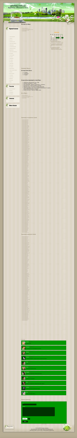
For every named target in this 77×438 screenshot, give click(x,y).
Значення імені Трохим (25, 222)
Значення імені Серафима (25, 308)
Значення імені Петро (25, 204)
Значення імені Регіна (25, 303)
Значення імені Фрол (25, 95)
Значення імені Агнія (25, 238)
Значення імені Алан (25, 124)
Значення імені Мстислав (25, 194)
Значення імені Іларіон (25, 170)
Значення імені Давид (25, 156)
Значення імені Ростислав (25, 209)
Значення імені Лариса (25, 281)
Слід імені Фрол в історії (25, 30)
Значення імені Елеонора (25, 259)
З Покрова (10, 71)
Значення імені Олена (25, 300)
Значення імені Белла (25, 245)
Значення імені (11, 100)
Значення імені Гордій (25, 154)
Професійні (11, 78)
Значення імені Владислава (26, 252)
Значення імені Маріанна (25, 290)
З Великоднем (11, 58)
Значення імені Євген (25, 162)
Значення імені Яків (25, 230)
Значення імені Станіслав (25, 217)
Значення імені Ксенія (25, 279)
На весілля (10, 90)
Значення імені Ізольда (25, 268)
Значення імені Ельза (25, 261)
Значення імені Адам (25, 121)
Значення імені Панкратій (25, 202)
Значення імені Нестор (25, 196)
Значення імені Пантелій (25, 203)
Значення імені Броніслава (26, 246)
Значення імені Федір (25, 224)
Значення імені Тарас (25, 218)
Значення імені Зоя (24, 267)
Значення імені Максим (25, 186)
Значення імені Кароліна (25, 275)
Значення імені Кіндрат (25, 178)
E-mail (9, 427)
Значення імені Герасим (25, 152)
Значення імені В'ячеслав (25, 149)
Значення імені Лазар (25, 182)
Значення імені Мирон (25, 190)
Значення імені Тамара (25, 313)
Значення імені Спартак (25, 216)
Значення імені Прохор (25, 205)
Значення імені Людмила (25, 287)
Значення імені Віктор (25, 143)
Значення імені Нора (25, 298)
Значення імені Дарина (25, 255)
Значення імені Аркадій (25, 130)
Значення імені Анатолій (25, 126)
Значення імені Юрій (25, 229)
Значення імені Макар (25, 185)
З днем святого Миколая (12, 43)
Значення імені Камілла (25, 273)
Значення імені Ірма (25, 271)
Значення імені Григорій (25, 155)
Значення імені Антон (25, 128)
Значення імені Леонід (25, 184)
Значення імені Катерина (25, 276)
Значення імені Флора (25, 317)
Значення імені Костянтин (25, 181)
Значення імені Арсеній (25, 131)
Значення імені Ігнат (25, 168)
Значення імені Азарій (25, 123)
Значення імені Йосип (25, 174)
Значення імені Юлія (25, 319)
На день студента (11, 73)
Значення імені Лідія (25, 282)
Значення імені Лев (25, 183)
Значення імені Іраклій (25, 173)
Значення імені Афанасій (25, 135)
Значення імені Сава (25, 210)
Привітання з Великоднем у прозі (56, 48)
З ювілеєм (10, 38)
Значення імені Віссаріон (25, 144)
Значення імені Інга (25, 269)
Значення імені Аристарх (25, 129)
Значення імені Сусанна (25, 312)
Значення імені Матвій (25, 188)
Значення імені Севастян (25, 213)
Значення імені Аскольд (25, 134)
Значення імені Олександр (25, 199)
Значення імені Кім (25, 177)
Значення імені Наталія (25, 294)
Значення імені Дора (25, 257)
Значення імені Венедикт (25, 141)
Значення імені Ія (24, 272)
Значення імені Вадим (25, 138)
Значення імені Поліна (25, 302)
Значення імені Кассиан (25, 176)
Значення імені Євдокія (25, 264)
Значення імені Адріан (25, 122)
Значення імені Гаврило (25, 150)
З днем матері (11, 63)
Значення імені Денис (25, 158)
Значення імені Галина (25, 253)
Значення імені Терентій (25, 219)
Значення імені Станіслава (26, 310)
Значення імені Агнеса (25, 237)
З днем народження (12, 36)
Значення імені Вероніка (25, 250)
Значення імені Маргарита (25, 289)
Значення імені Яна (25, 320)
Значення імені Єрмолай (25, 164)
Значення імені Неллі (25, 295)
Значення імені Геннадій (25, 151)
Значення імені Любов (25, 286)
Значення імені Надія (25, 293)
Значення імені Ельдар (25, 160)
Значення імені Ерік (25, 161)
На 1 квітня (11, 56)
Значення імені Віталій (25, 145)
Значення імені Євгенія (25, 263)
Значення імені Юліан (25, 228)
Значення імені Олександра (26, 299)
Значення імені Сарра (25, 307)
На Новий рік (11, 92)
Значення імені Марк (25, 187)
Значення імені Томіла (25, 315)
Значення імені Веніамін (25, 142)
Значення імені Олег (25, 198)
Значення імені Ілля (25, 171)
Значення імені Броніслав (25, 137)
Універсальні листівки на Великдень (56, 49)
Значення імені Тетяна (25, 314)
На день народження (12, 88)
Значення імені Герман (25, 153)
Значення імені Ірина (25, 270)
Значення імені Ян (24, 231)
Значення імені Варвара (25, 249)
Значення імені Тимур (25, 220)
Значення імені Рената (25, 304)
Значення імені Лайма (25, 280)
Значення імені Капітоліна (25, 274)
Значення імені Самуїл (25, 212)
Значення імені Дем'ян (25, 157)
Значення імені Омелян (25, 200)
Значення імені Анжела (25, 243)
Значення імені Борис (25, 136)
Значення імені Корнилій (25, 180)
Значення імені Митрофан (25, 191)
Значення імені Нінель (25, 297)
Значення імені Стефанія (25, 311)
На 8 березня (11, 53)
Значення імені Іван (25, 167)
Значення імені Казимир (25, 175)
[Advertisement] (13, 33)
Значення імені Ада (25, 239)
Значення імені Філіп (25, 225)
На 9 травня (11, 61)
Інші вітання (11, 80)
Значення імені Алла (25, 241)
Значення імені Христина (25, 318)
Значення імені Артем (25, 132)
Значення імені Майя (25, 288)
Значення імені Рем (25, 206)
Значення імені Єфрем (25, 165)
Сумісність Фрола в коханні (26, 28)
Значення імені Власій (25, 147)
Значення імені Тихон (25, 221)
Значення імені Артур (25, 133)
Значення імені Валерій (25, 139)
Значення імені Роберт (25, 207)
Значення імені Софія (25, 309)
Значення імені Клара (25, 278)
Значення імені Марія (25, 291)
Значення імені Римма (25, 305)
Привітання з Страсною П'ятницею (56, 44)
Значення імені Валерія (25, 247)
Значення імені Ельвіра (25, 260)
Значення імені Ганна (25, 254)
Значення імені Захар (25, 166)
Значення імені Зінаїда (25, 266)
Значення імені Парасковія (26, 301)
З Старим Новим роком (12, 46)
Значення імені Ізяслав (25, 169)
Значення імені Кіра (25, 277)
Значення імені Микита (25, 189)
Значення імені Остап (25, 201)
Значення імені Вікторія (25, 251)
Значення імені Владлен (25, 146)
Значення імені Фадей (25, 223)
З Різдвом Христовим (12, 48)
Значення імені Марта (25, 292)
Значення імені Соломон (25, 215)
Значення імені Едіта (25, 258)
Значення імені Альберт (25, 125)
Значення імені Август (25, 120)
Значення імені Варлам (25, 140)
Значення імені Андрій (25, 127)
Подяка (10, 81)
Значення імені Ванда (25, 248)
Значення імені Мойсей (25, 193)
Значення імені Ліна (25, 283)
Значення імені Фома (25, 227)
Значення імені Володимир (26, 148)
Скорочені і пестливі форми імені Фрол (27, 29)
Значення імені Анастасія (25, 242)
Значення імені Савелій (25, 211)
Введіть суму (24, 417)
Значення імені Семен (25, 214)
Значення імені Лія (24, 284)
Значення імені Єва (25, 262)
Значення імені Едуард (25, 159)
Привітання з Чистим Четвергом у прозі (57, 42)
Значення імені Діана (25, 256)
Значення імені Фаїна (25, 316)
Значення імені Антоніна (25, 244)
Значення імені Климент (25, 179)
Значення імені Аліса (25, 240)
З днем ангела (11, 76)
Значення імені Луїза (25, 285)
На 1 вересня (11, 66)
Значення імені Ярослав (25, 232)
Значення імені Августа (25, 236)
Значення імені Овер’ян (25, 197)
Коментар (23, 406)
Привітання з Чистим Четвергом (56, 41)
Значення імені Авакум (25, 119)
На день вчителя (11, 68)
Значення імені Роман (25, 208)
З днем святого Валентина (13, 51)
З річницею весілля (12, 41)
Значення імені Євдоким (25, 163)
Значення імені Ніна (25, 296)
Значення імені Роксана (25, 306)
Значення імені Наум (25, 195)
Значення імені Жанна (25, 265)
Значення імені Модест (25, 192)
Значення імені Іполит (25, 172)
